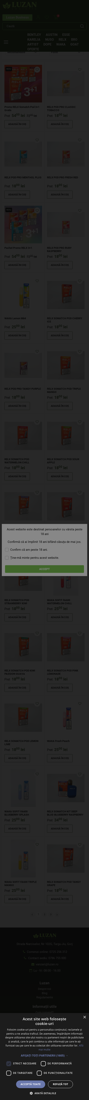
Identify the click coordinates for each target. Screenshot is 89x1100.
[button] (44, 1055)
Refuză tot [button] (60, 1084)
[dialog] (44, 550)
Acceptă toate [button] (31, 1084)
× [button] (84, 1017)
